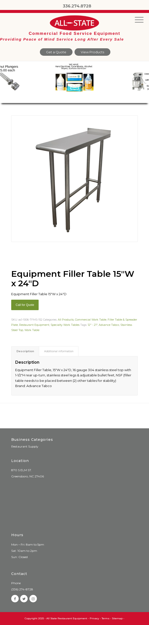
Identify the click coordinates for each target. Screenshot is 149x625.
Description (25, 351)
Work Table (31, 330)
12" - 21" (92, 325)
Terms (105, 618)
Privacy (94, 618)
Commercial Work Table (90, 319)
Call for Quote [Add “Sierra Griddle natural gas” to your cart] (25, 305)
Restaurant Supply (24, 446)
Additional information (59, 351)
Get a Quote (56, 52)
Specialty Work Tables (65, 325)
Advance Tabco (109, 325)
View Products (92, 52)
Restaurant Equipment (34, 325)
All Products (66, 319)
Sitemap (117, 618)
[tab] (25, 351)
